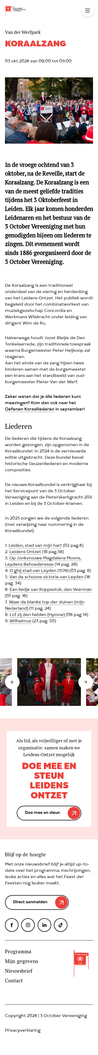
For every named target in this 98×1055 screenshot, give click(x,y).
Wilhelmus (20, 621)
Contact (14, 980)
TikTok (60, 925)
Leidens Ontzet (25, 552)
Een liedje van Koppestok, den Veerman (51, 590)
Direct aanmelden (30, 902)
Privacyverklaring (23, 1031)
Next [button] (85, 682)
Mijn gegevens (21, 961)
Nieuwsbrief (18, 971)
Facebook (12, 925)
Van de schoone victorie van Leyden (46, 577)
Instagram (28, 925)
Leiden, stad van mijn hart (35, 546)
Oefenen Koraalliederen (29, 410)
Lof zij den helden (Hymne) (37, 615)
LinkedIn (44, 925)
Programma (18, 951)
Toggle (87, 10)
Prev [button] (12, 682)
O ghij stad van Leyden (33, 571)
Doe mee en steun (42, 813)
